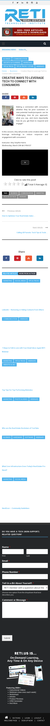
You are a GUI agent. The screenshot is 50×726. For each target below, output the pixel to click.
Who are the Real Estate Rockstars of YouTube (20, 428)
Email (6, 561)
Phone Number (11, 572)
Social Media (20, 281)
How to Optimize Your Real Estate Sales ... (18, 216)
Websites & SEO (9, 364)
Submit (7, 638)
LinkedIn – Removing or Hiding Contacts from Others (23, 310)
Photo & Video (21, 399)
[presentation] (22, 631)
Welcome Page (10, 720)
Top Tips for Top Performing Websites (17, 390)
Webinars (40, 66)
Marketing (27, 62)
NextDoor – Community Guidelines (15, 508)
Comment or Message (15, 600)
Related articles (10, 273)
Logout (37, 718)
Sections (16, 718)
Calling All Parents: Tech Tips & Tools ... (32, 233)
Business (6, 59)
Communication (20, 59)
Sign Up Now (27, 720)
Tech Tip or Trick (10, 197)
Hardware (17, 437)
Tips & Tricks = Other (24, 66)
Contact (41, 720)
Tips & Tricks (8, 66)
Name (6, 547)
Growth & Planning (11, 62)
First (3, 556)
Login (27, 718)
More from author (27, 273)
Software (29, 437)
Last (28, 556)
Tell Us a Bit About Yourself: (18, 583)
